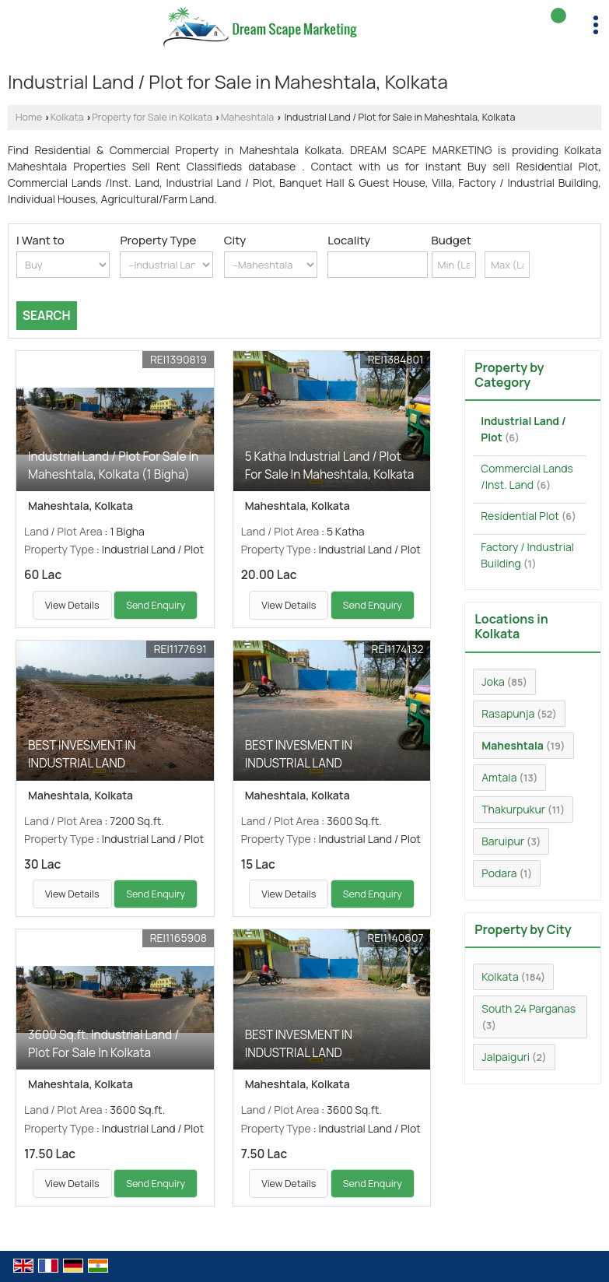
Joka (493, 681)
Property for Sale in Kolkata (152, 117)
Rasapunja (507, 713)
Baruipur (502, 841)
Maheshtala (248, 117)
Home (29, 117)
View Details (72, 605)
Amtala (498, 777)
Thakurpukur (513, 809)
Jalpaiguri (505, 1056)
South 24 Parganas (528, 1008)
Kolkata (67, 117)
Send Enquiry (155, 605)
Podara (498, 873)
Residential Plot (520, 515)
